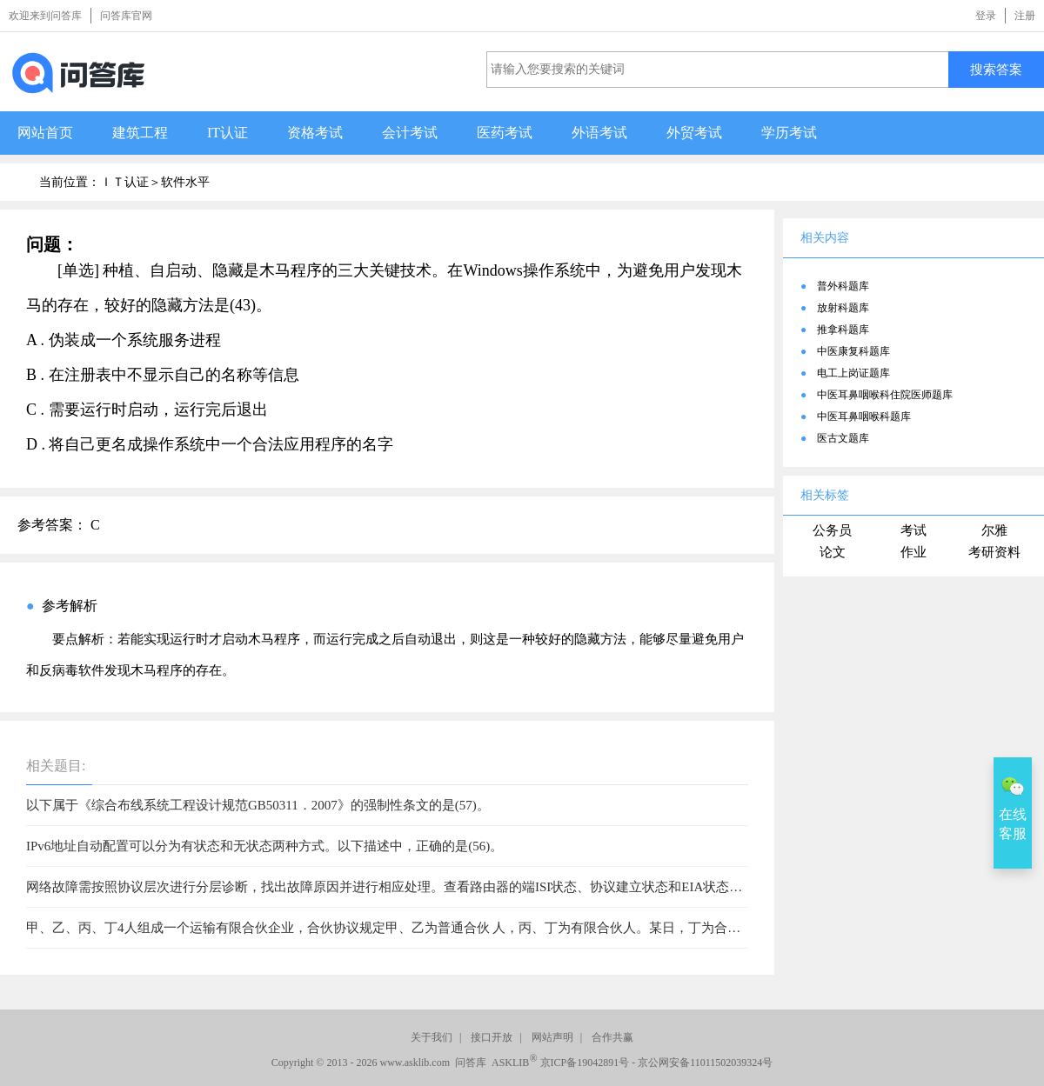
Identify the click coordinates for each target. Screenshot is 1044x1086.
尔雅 (994, 530)
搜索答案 (996, 69)
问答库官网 (126, 16)
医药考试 (504, 132)
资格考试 (315, 132)
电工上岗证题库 (853, 373)
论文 (833, 552)
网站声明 (552, 1037)
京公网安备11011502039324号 (705, 1062)
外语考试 (599, 132)
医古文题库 (843, 438)
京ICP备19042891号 (585, 1062)
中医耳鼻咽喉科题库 (864, 416)
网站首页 (45, 132)
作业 (913, 552)
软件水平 (185, 182)
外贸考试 (694, 132)
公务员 (832, 530)
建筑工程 (140, 132)
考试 (913, 530)
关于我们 (431, 1037)
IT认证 (227, 132)
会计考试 (410, 132)
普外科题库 (843, 286)
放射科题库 (843, 308)
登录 (985, 16)
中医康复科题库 (853, 351)
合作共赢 (612, 1037)
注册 (1024, 16)
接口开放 (491, 1037)
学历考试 (789, 132)
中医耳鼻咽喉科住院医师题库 (885, 395)
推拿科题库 (843, 329)
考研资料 (994, 552)
